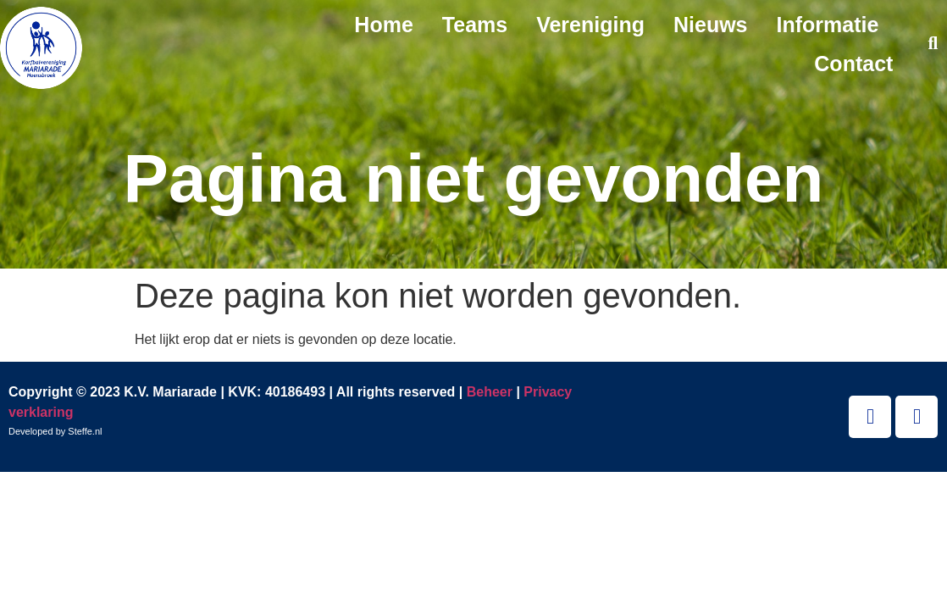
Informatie (828, 24)
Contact (853, 63)
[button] (933, 44)
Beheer (489, 392)
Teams (474, 24)
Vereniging (590, 24)
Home (383, 24)
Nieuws (710, 24)
